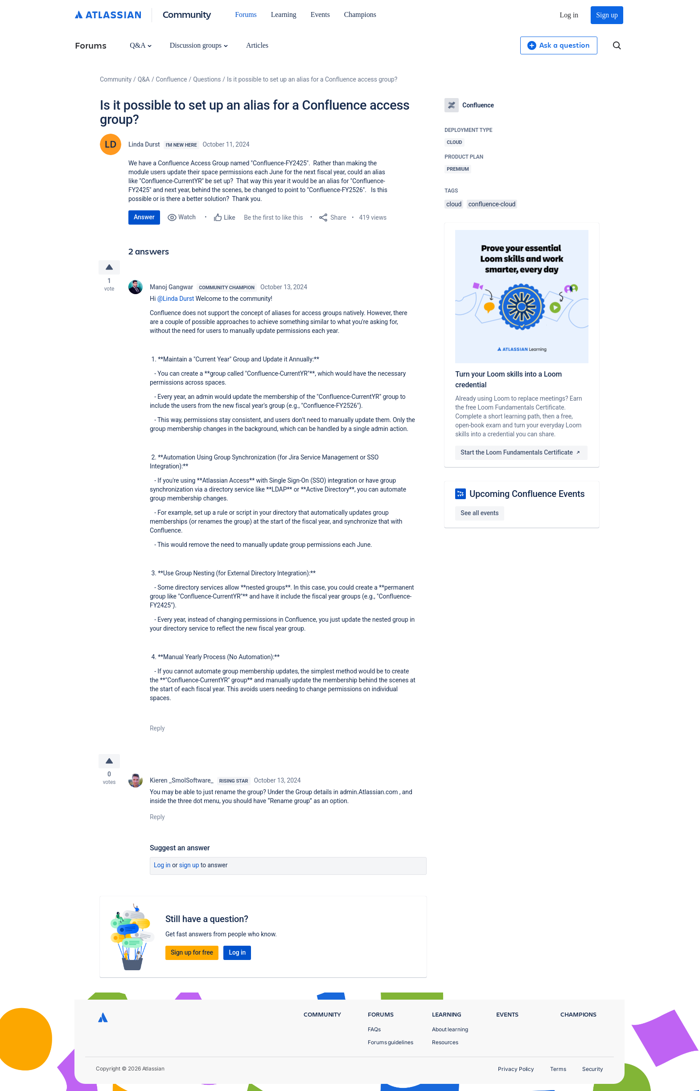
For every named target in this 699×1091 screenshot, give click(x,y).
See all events (479, 513)
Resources (445, 1042)
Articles (257, 45)
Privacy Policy (516, 1069)
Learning (283, 14)
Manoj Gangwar (171, 288)
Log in (569, 15)
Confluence (171, 79)
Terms (558, 1069)
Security (592, 1069)
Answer (144, 217)
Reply (157, 730)
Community (187, 14)
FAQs (374, 1029)
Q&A (140, 45)
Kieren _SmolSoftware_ (182, 784)
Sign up (607, 15)
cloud (453, 204)
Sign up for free (192, 956)
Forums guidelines (390, 1042)
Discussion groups (199, 45)
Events (320, 14)
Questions (207, 79)
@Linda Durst (175, 300)
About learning (450, 1029)
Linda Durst (144, 144)
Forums (245, 14)
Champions (360, 14)
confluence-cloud (492, 204)
